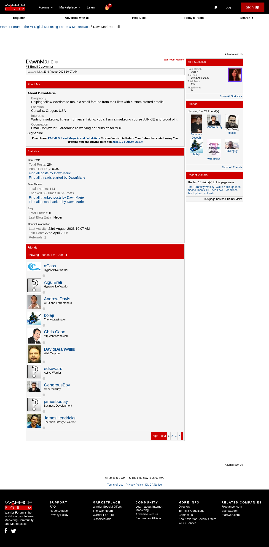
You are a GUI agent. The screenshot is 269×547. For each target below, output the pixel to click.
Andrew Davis (57, 298)
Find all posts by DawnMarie (50, 173)
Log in (230, 7)
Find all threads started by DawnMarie (57, 177)
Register (19, 17)
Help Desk (139, 17)
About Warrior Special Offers (197, 519)
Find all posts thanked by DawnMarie (56, 202)
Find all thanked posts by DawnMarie (56, 197)
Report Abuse (59, 510)
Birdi (190, 187)
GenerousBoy (57, 385)
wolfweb (208, 193)
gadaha (236, 187)
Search (245, 17)
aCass (50, 265)
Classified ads (102, 519)
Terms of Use (115, 484)
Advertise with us (77, 17)
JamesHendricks (59, 418)
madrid (192, 190)
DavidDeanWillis (59, 349)
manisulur (203, 190)
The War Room (103, 510)
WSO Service (187, 523)
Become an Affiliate (148, 518)
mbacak (231, 132)
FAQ (53, 506)
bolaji (49, 315)
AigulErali (53, 282)
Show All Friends (232, 167)
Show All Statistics (231, 96)
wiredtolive (214, 159)
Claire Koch (223, 187)
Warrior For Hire (103, 515)
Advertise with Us (234, 54)
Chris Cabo (54, 331)
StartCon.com (230, 515)
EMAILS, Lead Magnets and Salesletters (73, 138)
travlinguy (231, 151)
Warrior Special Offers (107, 506)
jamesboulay (56, 401)
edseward (53, 368)
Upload (198, 193)
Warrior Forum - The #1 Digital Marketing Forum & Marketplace (44, 27)
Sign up (252, 7)
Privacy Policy (134, 484)
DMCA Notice (153, 484)
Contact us (186, 515)
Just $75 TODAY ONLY (127, 141)
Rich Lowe (217, 190)
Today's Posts (194, 17)
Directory (185, 506)
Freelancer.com (231, 506)
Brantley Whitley (204, 187)
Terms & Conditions (191, 510)
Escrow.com (229, 510)
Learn (92, 7)
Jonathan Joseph (196, 136)
